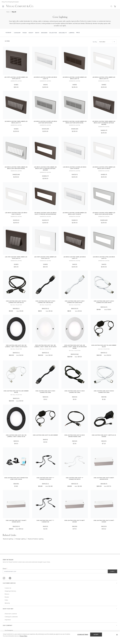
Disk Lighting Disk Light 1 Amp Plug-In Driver (104, 435)
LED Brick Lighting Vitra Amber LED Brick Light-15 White (104, 167)
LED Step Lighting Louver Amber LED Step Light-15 (16, 77)
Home (8, 12)
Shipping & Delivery (10, 591)
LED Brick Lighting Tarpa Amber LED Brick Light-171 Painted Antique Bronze (103, 122)
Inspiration (8, 620)
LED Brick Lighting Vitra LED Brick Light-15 (104, 257)
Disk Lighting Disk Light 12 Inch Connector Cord (75, 391)
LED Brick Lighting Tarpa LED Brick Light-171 (75, 257)
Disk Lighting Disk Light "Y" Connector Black (45, 478)
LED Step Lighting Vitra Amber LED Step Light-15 (45, 257)
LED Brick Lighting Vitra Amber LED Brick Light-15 (104, 77)
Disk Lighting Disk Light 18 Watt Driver (74, 521)
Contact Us (8, 588)
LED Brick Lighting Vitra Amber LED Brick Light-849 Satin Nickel (104, 213)
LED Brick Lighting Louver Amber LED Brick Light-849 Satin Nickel (75, 122)
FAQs (6, 600)
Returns (7, 594)
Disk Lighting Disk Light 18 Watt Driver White (104, 478)
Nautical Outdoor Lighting (35, 539)
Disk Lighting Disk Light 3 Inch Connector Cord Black (45, 301)
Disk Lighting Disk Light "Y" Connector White (74, 478)
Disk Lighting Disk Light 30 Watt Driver (104, 521)
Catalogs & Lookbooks (11, 617)
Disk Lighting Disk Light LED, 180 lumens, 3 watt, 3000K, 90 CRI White (45, 345)
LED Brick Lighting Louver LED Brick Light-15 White (74, 167)
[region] (60, 634)
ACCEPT (96, 634)
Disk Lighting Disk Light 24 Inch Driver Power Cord (74, 435)
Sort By (95, 42)
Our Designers (9, 630)
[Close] (117, 635)
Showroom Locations (11, 614)
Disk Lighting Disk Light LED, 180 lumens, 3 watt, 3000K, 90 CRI (16, 435)
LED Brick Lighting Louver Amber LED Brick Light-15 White (75, 213)
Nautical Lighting (8, 539)
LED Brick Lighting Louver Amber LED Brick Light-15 (75, 77)
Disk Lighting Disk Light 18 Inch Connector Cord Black (16, 301)
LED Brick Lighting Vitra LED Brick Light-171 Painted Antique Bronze (45, 213)
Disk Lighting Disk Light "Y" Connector (45, 521)
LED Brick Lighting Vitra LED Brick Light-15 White (16, 213)
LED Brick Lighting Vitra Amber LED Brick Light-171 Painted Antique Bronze (45, 168)
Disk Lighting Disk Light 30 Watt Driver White (16, 521)
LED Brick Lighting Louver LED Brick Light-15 (45, 77)
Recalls (7, 597)
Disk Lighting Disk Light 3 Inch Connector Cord (45, 391)
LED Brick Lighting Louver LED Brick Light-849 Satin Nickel (45, 122)
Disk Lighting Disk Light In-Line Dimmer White (16, 391)
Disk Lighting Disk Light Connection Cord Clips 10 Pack (16, 478)
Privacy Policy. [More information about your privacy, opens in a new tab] (23, 636)
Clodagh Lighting (20, 539)
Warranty (7, 603)
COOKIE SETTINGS (82, 634)
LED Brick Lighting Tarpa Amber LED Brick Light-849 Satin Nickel (16, 167)
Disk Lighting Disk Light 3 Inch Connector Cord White (75, 301)
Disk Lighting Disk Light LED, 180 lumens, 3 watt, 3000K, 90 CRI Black (16, 345)
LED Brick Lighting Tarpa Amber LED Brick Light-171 (16, 122)
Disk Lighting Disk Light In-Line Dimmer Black (103, 345)
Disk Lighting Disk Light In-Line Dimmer (45, 435)
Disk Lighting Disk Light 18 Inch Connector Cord (104, 391)
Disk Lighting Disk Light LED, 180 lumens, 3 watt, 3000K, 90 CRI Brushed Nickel (75, 346)
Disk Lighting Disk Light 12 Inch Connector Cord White (104, 301)
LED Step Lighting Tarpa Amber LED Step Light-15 (16, 257)
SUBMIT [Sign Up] (112, 571)
